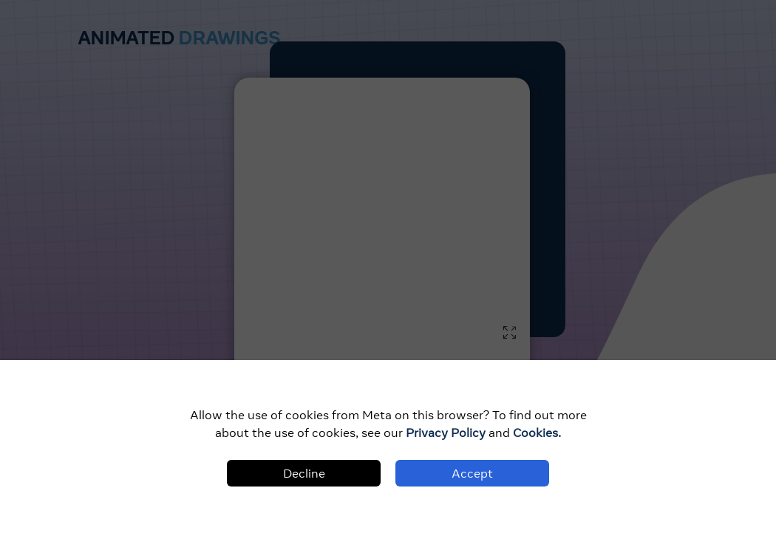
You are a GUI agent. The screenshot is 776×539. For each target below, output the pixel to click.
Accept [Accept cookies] (472, 473)
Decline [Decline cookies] (304, 473)
